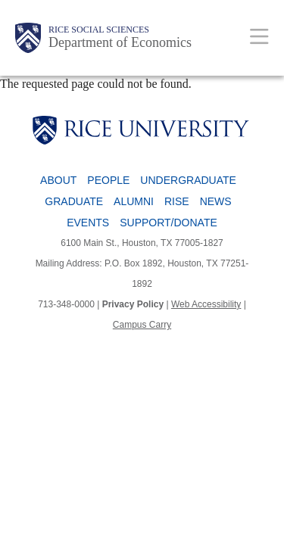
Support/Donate (168, 222)
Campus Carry (142, 324)
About (58, 180)
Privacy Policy (133, 304)
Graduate (74, 201)
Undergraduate (188, 180)
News (216, 201)
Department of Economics (120, 42)
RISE (176, 201)
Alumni (134, 201)
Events (88, 222)
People (108, 180)
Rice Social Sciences (98, 29)
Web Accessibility (206, 304)
